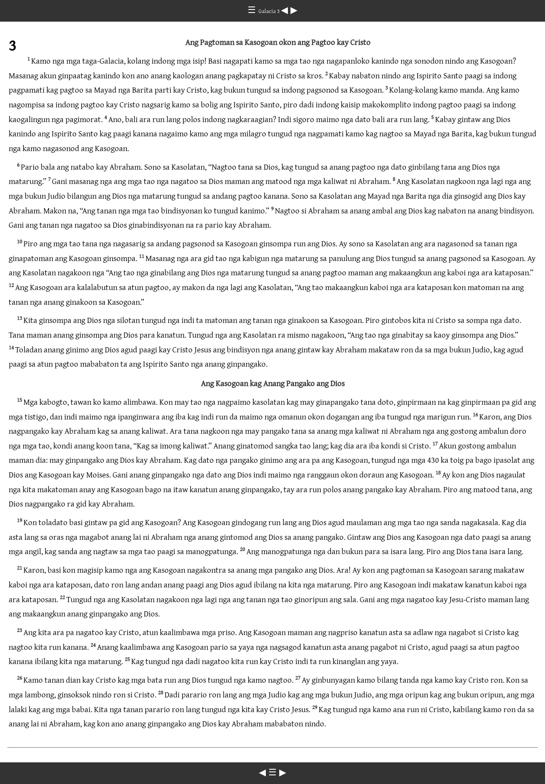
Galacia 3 (269, 10)
